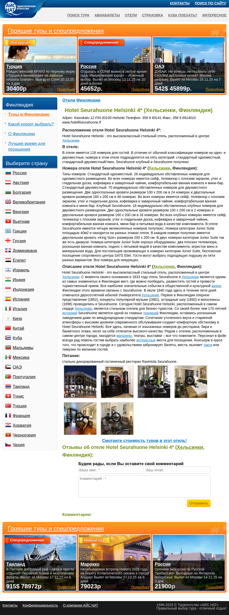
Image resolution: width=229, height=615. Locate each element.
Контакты (180, 3)
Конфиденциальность (40, 605)
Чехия (19, 444)
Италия (20, 309)
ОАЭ (17, 367)
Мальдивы (23, 347)
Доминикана (25, 250)
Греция (20, 231)
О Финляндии (21, 133)
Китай (18, 328)
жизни (216, 286)
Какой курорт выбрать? (31, 124)
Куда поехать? (182, 15)
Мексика (21, 357)
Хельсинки (70, 140)
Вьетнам (21, 221)
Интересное (214, 15)
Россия (20, 173)
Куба (17, 338)
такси (207, 345)
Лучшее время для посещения (26, 146)
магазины (124, 336)
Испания (21, 299)
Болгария (22, 192)
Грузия (19, 241)
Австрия (21, 182)
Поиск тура (78, 15)
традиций (151, 313)
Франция (21, 415)
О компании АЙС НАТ (80, 605)
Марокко (89, 564)
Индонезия (23, 289)
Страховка (152, 15)
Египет (19, 260)
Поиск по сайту (210, 3)
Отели (131, 15)
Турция (20, 406)
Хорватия (22, 425)
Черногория (24, 435)
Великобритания (29, 202)
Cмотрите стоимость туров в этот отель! (144, 440)
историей (69, 313)
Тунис (18, 396)
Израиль (21, 270)
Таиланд (21, 386)
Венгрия (21, 211)
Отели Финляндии (81, 100)
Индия (19, 279)
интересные (146, 340)
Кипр (17, 318)
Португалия (24, 376)
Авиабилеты (107, 15)
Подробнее (66, 587)
